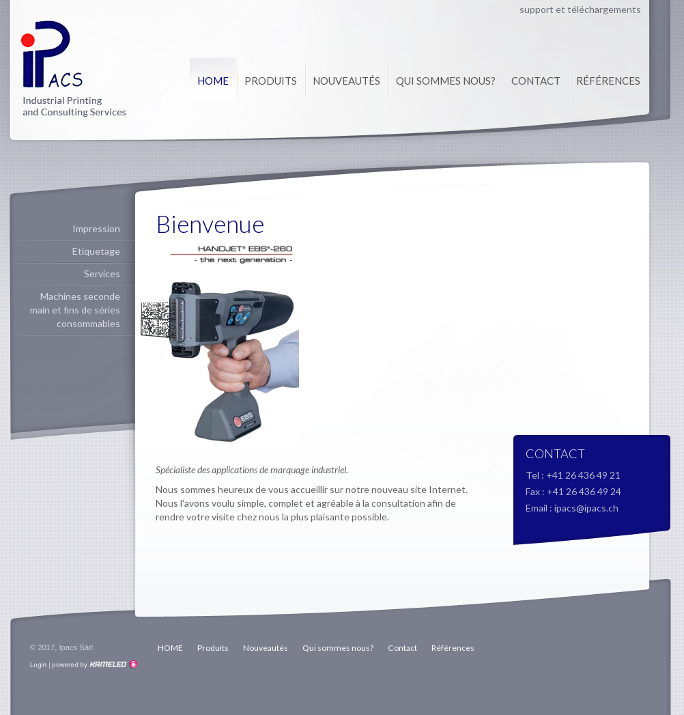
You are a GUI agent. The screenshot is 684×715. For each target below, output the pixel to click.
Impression (96, 228)
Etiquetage (96, 251)
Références (608, 80)
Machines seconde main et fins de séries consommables (75, 309)
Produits (270, 80)
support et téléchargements (580, 9)
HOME (213, 80)
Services (102, 273)
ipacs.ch (73, 68)
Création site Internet (93, 664)
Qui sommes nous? (446, 80)
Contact (535, 80)
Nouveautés (346, 80)
